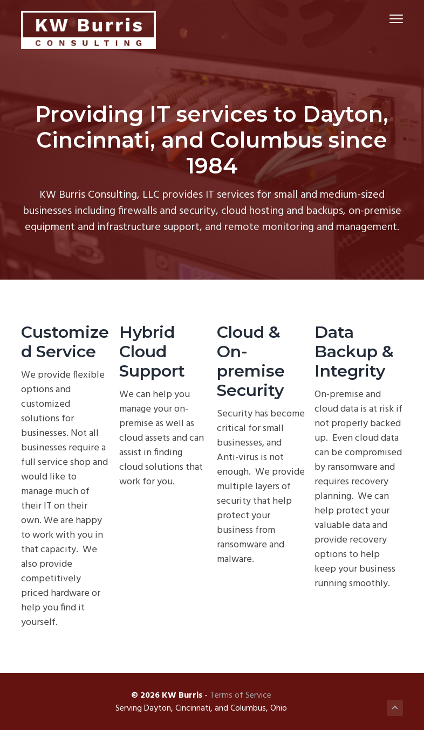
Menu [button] (391, 18)
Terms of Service (240, 696)
